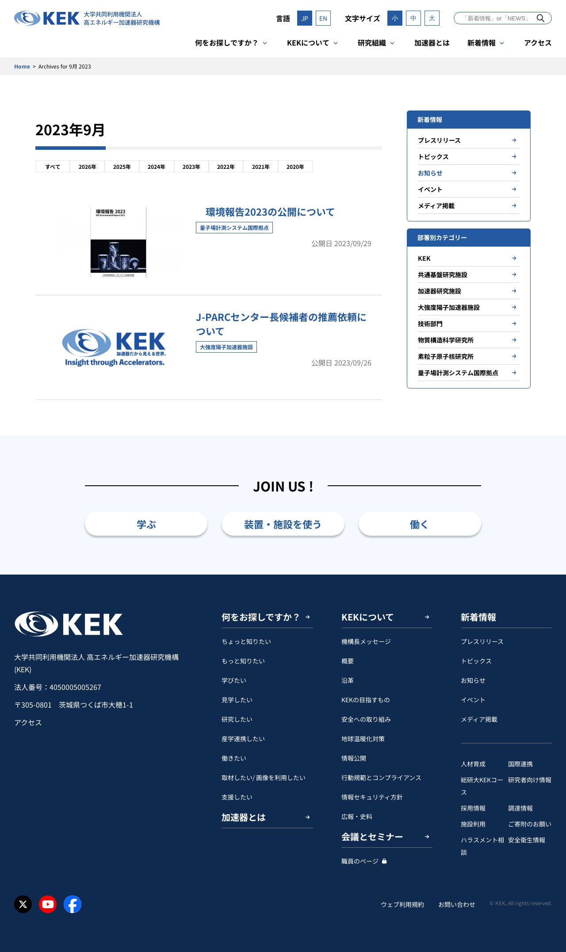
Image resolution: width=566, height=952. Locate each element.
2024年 (156, 166)
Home (22, 66)
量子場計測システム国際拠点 (458, 372)
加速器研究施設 (439, 290)
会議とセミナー (372, 836)
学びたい (234, 680)
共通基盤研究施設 (442, 274)
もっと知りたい (243, 660)
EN (323, 18)
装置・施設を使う (283, 524)
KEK (424, 258)
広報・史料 (356, 816)
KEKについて (308, 42)
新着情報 (481, 42)
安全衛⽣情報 (526, 839)
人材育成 (473, 763)
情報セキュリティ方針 (372, 796)
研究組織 (372, 42)
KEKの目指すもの (365, 699)
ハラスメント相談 (482, 846)
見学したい (237, 699)
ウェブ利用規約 (402, 904)
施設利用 (473, 823)
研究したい (237, 719)
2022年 (226, 166)
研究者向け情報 (529, 779)
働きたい (234, 758)
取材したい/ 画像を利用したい (264, 777)
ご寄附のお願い (529, 823)
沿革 (347, 680)
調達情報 (520, 807)
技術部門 (430, 323)
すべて (53, 166)
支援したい (237, 796)
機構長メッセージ (366, 641)
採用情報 (473, 807)
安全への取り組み (366, 719)
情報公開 (353, 758)
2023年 (191, 166)
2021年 (261, 166)
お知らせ (430, 172)
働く (419, 524)
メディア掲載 (436, 205)
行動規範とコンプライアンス (381, 777)
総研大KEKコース (482, 785)
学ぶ (146, 524)
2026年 (87, 166)
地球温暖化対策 (363, 738)
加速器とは (432, 42)
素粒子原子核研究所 (446, 356)
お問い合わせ (456, 904)
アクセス (538, 42)
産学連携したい (243, 738)
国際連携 (520, 763)
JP (304, 18)
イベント (430, 189)
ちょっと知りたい (246, 641)
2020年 (295, 166)
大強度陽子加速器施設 (449, 307)
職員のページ (360, 861)
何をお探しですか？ (227, 42)
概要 (347, 660)
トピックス (433, 156)
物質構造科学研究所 (446, 339)
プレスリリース (439, 140)
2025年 (122, 166)
